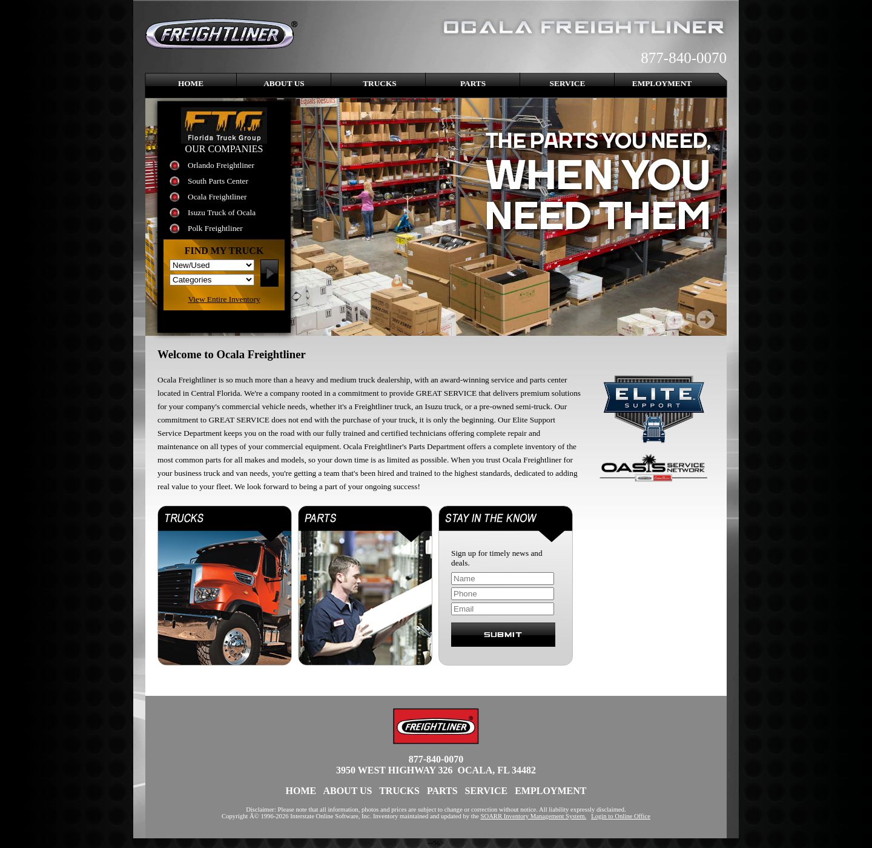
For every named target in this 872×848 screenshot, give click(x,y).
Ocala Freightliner (217, 196)
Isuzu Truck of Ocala (222, 212)
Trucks (380, 83)
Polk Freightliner (215, 228)
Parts (473, 83)
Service (568, 83)
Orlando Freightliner (221, 165)
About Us (284, 83)
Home (190, 83)
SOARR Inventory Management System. (534, 816)
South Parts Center (218, 180)
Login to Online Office (620, 816)
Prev (675, 319)
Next (705, 319)
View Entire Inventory (224, 299)
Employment (662, 83)
